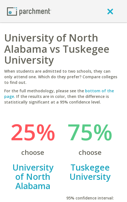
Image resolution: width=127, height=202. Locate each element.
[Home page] (29, 11)
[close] (110, 11)
